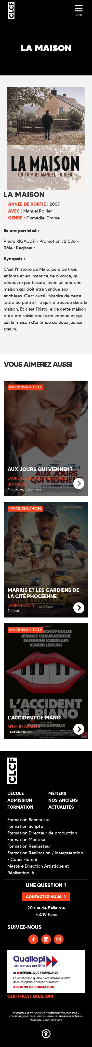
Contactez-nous (46, 896)
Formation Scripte (25, 826)
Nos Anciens (63, 800)
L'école (15, 793)
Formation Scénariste (28, 819)
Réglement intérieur (70, 1016)
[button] (46, 1033)
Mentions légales (47, 1016)
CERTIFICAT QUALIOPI (30, 996)
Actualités (61, 807)
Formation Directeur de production (42, 833)
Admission (19, 800)
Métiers (57, 793)
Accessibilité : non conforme (46, 1019)
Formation (20, 807)
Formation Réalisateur (29, 846)
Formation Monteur (26, 839)
